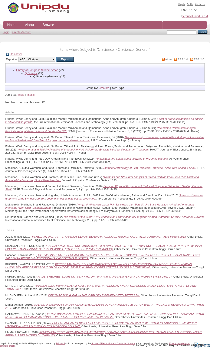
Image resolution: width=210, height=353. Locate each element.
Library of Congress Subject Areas (37, 70)
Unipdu (181, 4)
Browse (48, 25)
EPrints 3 (60, 343)
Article (20, 94)
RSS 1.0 (183, 59)
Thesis (30, 94)
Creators (104, 88)
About (29, 25)
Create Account (21, 32)
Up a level (16, 54)
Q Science (31, 73)
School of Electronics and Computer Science (113, 343)
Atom (168, 59)
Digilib (190, 4)
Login (6, 32)
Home (11, 25)
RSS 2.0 (199, 59)
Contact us (200, 4)
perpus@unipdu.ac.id (195, 16)
